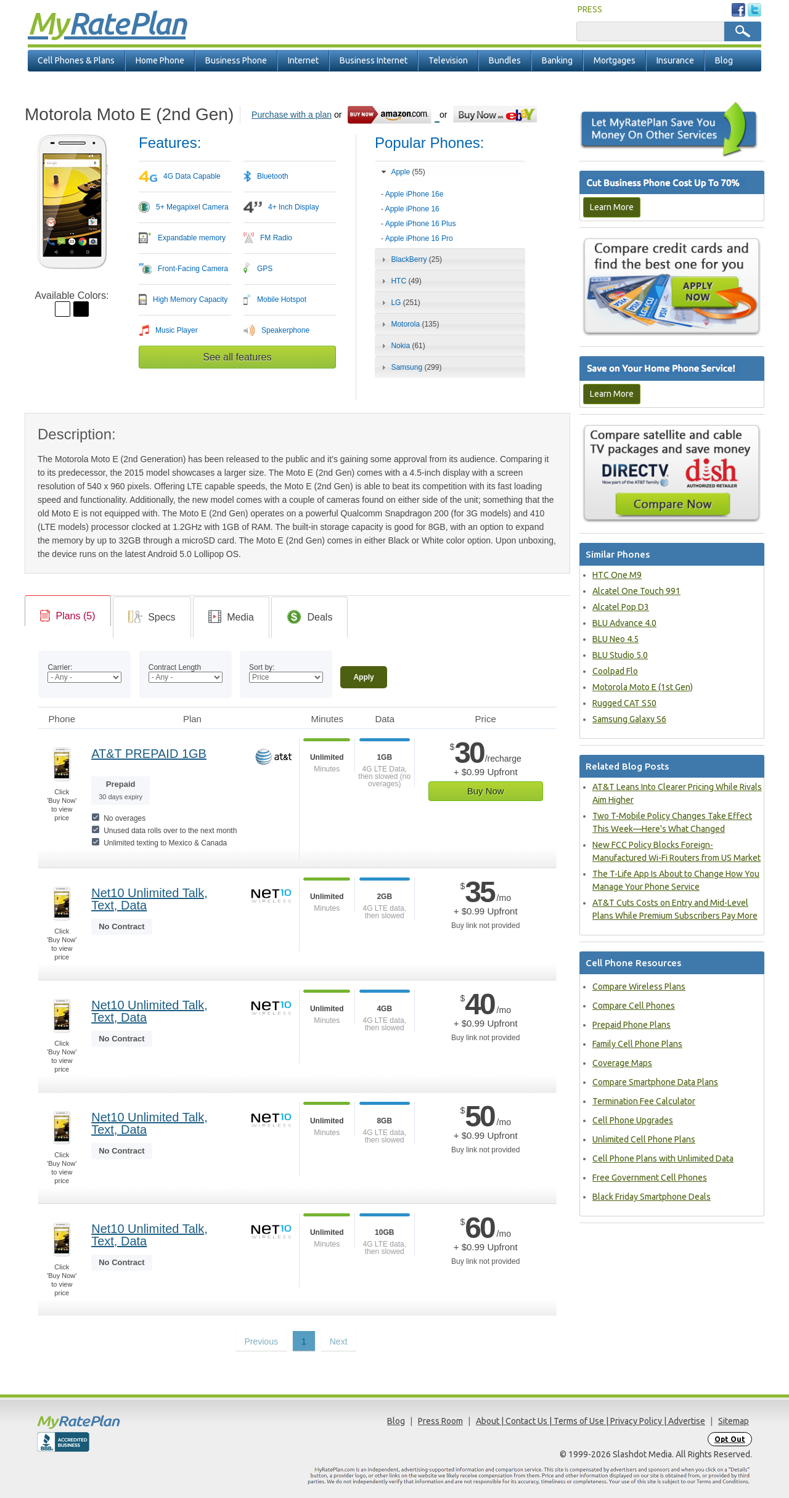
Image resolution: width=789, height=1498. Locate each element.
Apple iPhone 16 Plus (420, 223)
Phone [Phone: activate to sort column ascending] (62, 719)
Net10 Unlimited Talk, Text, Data (149, 899)
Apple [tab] (401, 172)
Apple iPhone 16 (412, 209)
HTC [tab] (400, 281)
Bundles (505, 60)
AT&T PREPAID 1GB (148, 753)
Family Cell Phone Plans (637, 1044)
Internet (303, 60)
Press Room (440, 1421)
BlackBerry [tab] (410, 259)
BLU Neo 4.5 (615, 639)
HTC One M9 (617, 575)
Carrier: (59, 667)
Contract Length (175, 667)
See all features (237, 357)
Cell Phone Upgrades (632, 1120)
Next (339, 1341)
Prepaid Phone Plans (631, 1025)
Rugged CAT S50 (624, 703)
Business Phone (236, 60)
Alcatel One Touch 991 (636, 591)
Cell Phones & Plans (76, 60)
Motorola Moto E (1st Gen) (642, 687)
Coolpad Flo (615, 671)
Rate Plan (107, 23)
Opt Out (729, 1439)
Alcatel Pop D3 (620, 607)
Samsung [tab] (409, 367)
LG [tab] (399, 302)
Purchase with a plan (291, 115)
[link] (67, 616)
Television (448, 60)
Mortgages (615, 60)
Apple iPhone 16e (414, 194)
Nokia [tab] (401, 346)
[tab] (450, 212)
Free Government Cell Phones (649, 1178)
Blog (724, 60)
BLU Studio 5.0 (620, 655)
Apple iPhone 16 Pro (419, 238)
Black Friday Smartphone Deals (651, 1197)
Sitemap (733, 1421)
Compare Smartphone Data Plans (655, 1082)
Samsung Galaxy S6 (629, 719)
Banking (557, 60)
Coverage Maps (622, 1063)
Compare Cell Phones (633, 1006)
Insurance (675, 60)
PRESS (590, 9)
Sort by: (261, 667)
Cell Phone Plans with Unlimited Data (663, 1158)
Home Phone (160, 60)
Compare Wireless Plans (638, 986)
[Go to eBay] (496, 114)
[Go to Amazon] (392, 114)
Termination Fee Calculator (643, 1101)
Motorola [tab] (408, 324)
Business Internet (373, 60)
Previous (260, 1341)
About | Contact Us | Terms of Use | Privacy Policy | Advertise (590, 1421)
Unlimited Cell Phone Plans (643, 1139)
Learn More (612, 207)
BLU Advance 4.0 (624, 623)
